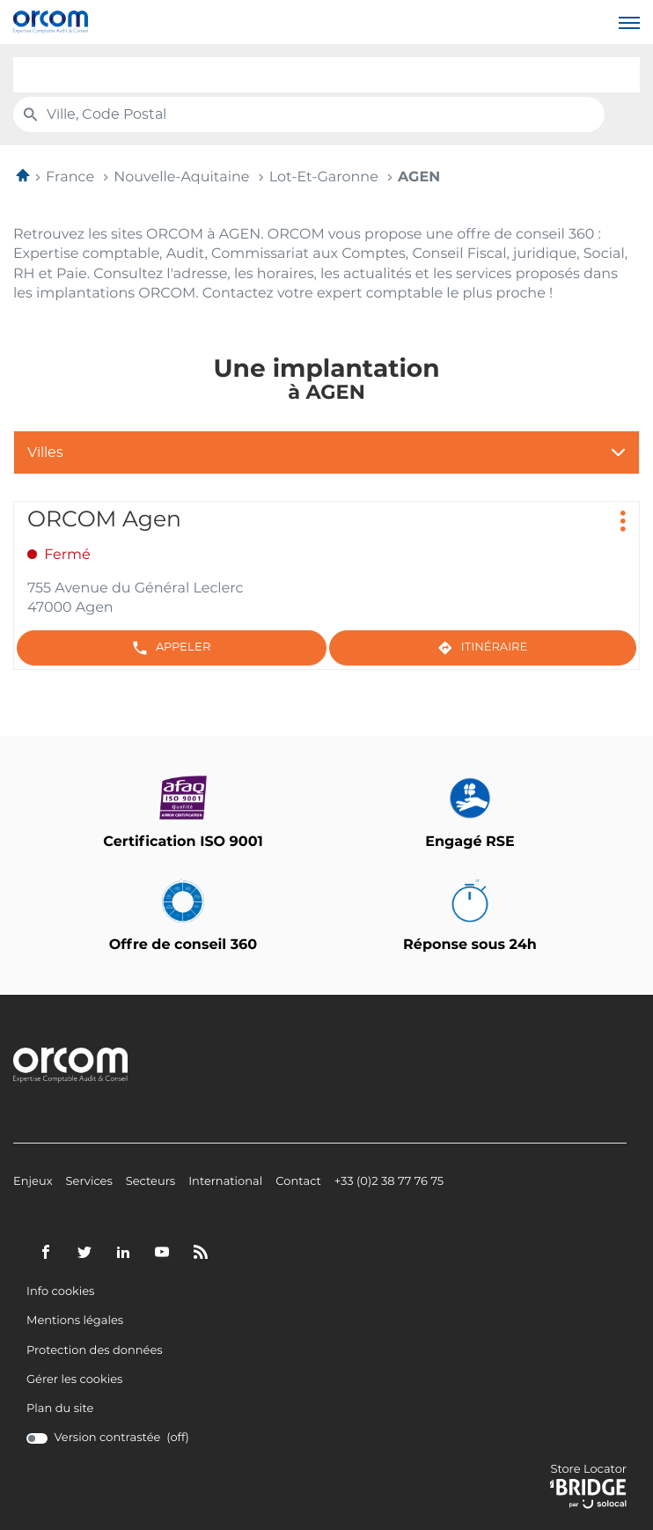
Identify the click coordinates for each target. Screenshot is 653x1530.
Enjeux (33, 1182)
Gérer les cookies (74, 1380)
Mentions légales (74, 1321)
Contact (298, 1182)
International (225, 1182)
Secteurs (150, 1182)
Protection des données (94, 1351)
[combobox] (326, 74)
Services (89, 1182)
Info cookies (60, 1292)
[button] (629, 22)
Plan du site (59, 1409)
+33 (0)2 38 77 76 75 (389, 1182)
